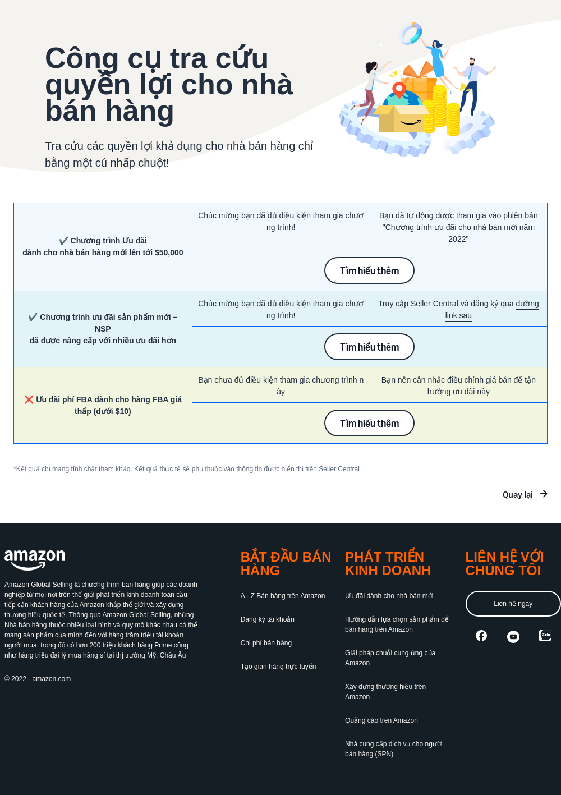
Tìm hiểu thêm (369, 270)
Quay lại (518, 494)
